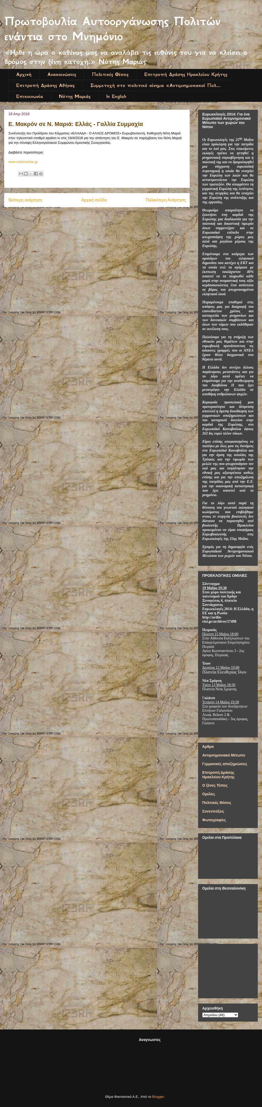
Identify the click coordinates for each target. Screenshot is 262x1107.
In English (116, 96)
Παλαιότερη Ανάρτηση (165, 200)
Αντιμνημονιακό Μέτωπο (223, 755)
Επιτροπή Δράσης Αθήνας (45, 85)
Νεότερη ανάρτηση (25, 200)
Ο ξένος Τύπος (215, 785)
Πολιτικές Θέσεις (110, 74)
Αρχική (23, 74)
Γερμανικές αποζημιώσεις (224, 764)
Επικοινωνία (29, 96)
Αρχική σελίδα (94, 200)
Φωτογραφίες (214, 820)
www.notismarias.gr (23, 162)
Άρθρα (208, 746)
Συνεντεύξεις (213, 811)
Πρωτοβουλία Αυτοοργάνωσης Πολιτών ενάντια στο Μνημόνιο (112, 29)
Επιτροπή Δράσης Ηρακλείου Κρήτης (185, 74)
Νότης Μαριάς (74, 96)
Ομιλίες (208, 794)
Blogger (158, 1097)
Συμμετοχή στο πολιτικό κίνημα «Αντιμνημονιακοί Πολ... (155, 85)
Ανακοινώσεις (61, 74)
